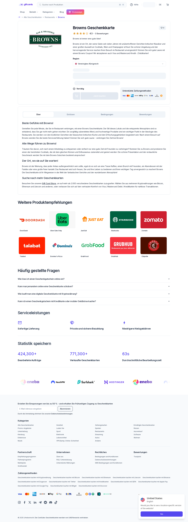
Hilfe (134, 4)
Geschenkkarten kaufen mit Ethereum (96, 477)
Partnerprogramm (24, 460)
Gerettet (59, 425)
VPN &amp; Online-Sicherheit (67, 441)
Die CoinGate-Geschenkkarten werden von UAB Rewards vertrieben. (61, 518)
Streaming (99, 434)
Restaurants (50, 17)
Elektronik (60, 434)
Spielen (98, 428)
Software (137, 434)
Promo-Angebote (24, 428)
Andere (98, 441)
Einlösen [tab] (71, 114)
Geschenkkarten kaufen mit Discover (93, 486)
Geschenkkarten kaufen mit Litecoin (126, 477)
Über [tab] (38, 114)
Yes (161, 514)
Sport (58, 431)
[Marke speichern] (162, 28)
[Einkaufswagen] (167, 4)
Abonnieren (65, 409)
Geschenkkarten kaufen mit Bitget (63, 486)
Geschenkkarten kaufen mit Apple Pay (153, 482)
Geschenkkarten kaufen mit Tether (62, 482)
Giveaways (75, 12)
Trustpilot (137, 457)
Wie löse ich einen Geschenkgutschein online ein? (94, 279)
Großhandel (22, 466)
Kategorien (49, 12)
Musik (20, 441)
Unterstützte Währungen (65, 463)
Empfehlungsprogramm (27, 457)
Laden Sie (60, 428)
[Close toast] (139, 494)
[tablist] (94, 114)
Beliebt (34, 12)
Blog (62, 12)
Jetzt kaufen (99, 96)
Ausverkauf (138, 431)
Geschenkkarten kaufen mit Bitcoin (66, 477)
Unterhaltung (23, 431)
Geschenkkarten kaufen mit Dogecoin (32, 482)
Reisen (136, 428)
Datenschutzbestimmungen (61, 414)
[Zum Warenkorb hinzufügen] (76, 96)
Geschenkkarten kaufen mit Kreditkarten (93, 482)
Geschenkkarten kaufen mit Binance (156, 477)
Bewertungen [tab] (145, 114)
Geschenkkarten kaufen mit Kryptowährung (34, 477)
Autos (97, 438)
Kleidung (21, 434)
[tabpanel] (94, 154)
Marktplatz (22, 463)
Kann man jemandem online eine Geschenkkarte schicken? (94, 286)
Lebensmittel (61, 438)
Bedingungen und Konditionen (106, 457)
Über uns (59, 457)
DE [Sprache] (160, 5)
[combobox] (82, 4)
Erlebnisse (22, 438)
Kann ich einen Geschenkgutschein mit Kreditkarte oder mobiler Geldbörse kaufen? (94, 301)
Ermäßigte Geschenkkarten (144, 425)
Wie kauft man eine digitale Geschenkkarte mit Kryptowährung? (94, 293)
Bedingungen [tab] (107, 114)
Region (76, 59)
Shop (22, 12)
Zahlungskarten (101, 425)
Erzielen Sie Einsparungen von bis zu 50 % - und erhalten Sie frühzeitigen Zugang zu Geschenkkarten (65, 404)
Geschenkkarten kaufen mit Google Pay (33, 486)
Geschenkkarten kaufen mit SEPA (123, 482)
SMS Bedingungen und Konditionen (108, 463)
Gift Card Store (49, 183)
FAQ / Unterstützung (64, 460)
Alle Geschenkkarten (33, 17)
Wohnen (137, 438)
